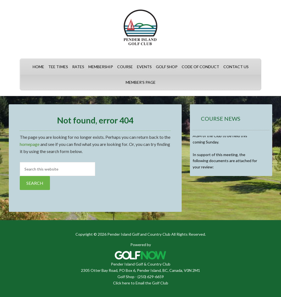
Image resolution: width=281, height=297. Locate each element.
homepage (30, 144)
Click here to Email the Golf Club (140, 283)
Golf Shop (125, 276)
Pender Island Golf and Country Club (140, 30)
